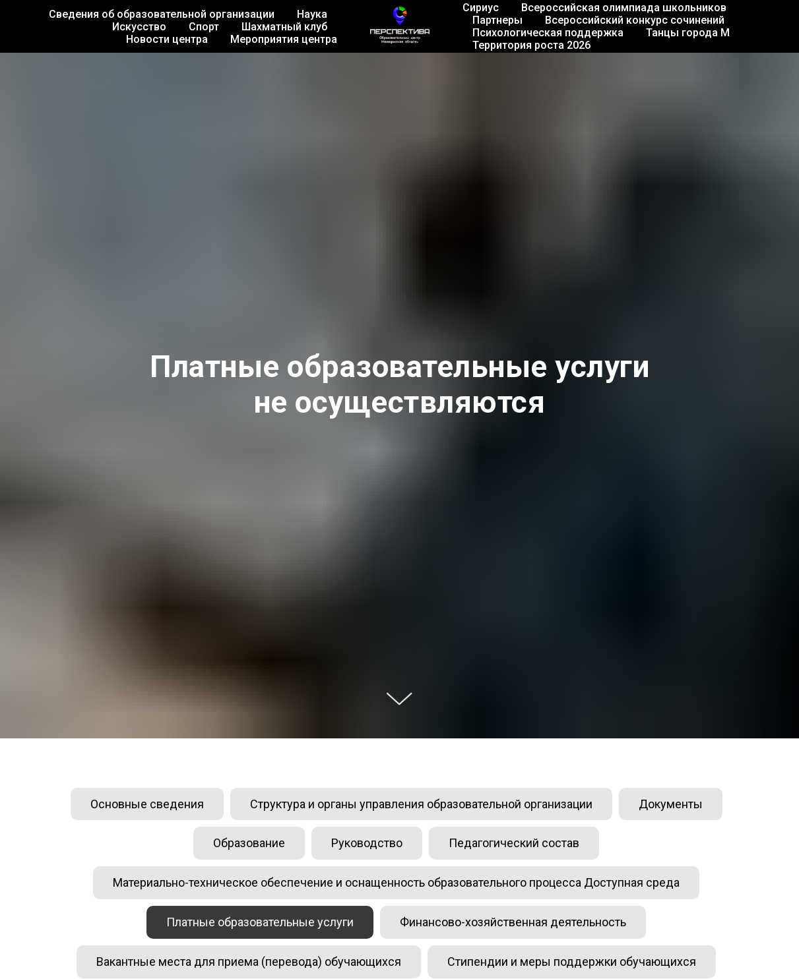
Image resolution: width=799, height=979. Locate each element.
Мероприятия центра (283, 39)
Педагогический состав (514, 843)
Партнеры (497, 20)
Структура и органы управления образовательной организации (421, 804)
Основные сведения (147, 804)
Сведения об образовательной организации (161, 14)
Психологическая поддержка (547, 32)
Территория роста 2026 (531, 45)
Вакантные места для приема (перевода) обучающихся (248, 961)
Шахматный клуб (284, 26)
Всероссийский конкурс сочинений (634, 20)
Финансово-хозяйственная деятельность (513, 922)
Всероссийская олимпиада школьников (623, 7)
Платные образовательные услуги (260, 922)
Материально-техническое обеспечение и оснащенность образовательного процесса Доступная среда (396, 882)
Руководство (366, 843)
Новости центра (167, 39)
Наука (312, 14)
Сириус (481, 7)
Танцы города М (688, 32)
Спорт (204, 26)
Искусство (139, 26)
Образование (249, 843)
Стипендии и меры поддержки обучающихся (571, 961)
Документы (671, 804)
